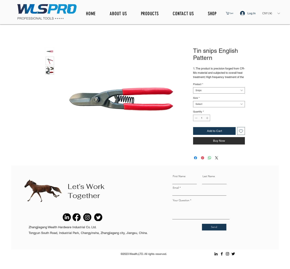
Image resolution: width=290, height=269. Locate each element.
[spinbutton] (201, 118)
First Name (179, 176)
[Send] (214, 227)
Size (196, 98)
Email (176, 187)
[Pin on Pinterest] (202, 158)
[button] (232, 13)
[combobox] (219, 90)
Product (198, 84)
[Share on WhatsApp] (209, 158)
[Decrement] (196, 118)
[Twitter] (233, 254)
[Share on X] (216, 158)
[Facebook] (222, 254)
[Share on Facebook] (195, 158)
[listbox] (271, 13)
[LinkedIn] (216, 254)
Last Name (209, 176)
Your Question (181, 200)
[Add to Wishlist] (241, 131)
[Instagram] (227, 254)
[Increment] (207, 118)
